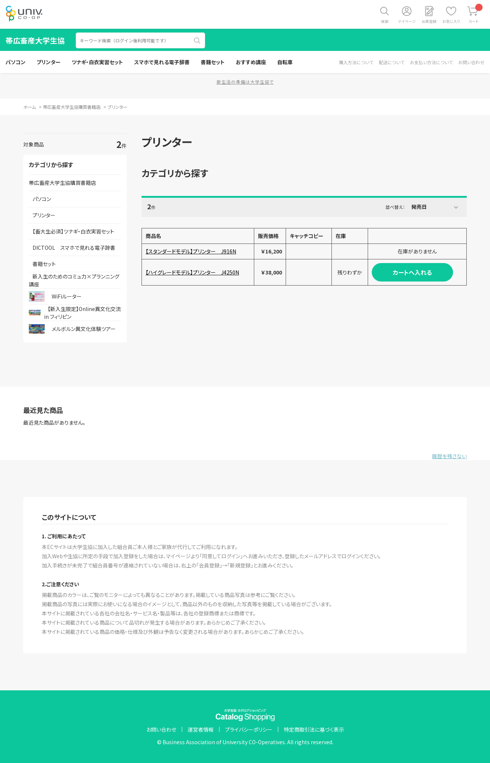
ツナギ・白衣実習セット (97, 62)
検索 (384, 21)
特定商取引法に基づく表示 (314, 729)
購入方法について (356, 62)
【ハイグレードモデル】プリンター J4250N (192, 272)
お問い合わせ (471, 62)
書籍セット (213, 62)
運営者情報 (201, 729)
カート (476, 14)
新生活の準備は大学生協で (245, 82)
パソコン (15, 62)
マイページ (407, 21)
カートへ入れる (412, 272)
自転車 (285, 62)
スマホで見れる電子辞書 (162, 62)
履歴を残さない (449, 456)
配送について (391, 62)
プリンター (49, 62)
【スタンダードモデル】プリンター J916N (191, 251)
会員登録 (429, 21)
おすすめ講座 (251, 62)
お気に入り (451, 21)
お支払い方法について (431, 62)
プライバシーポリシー (248, 729)
